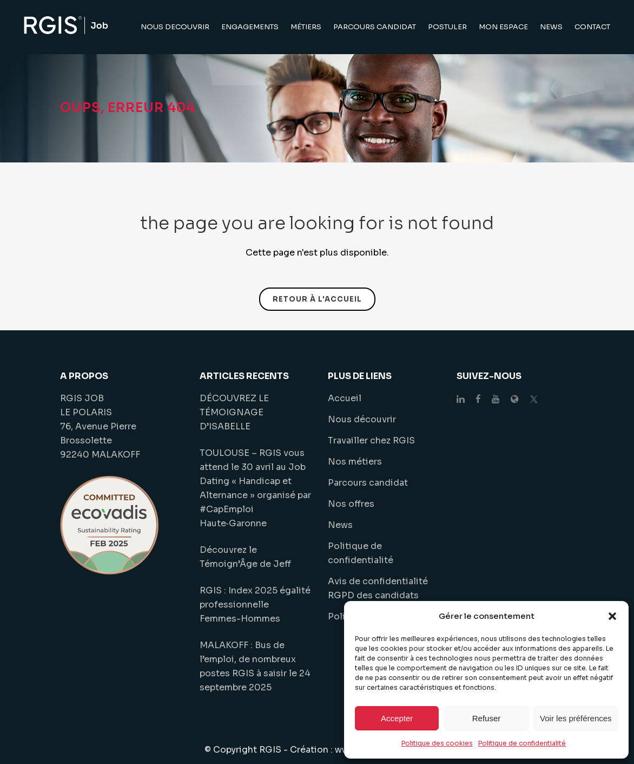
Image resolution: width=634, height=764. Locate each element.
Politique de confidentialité (522, 743)
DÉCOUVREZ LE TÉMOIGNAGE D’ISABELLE (234, 412)
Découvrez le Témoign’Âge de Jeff (245, 557)
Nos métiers (355, 461)
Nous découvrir (362, 419)
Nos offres (351, 504)
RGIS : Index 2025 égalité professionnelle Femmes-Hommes (255, 604)
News (340, 525)
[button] (612, 616)
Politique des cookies (437, 743)
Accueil (344, 398)
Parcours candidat (368, 482)
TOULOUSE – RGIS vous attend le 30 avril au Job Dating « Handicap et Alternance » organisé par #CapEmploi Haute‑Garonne (255, 488)
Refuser (486, 718)
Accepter (397, 718)
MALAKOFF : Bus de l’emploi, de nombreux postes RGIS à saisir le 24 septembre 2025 (255, 666)
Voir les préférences (576, 718)
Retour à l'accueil (317, 299)
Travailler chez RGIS (371, 440)
